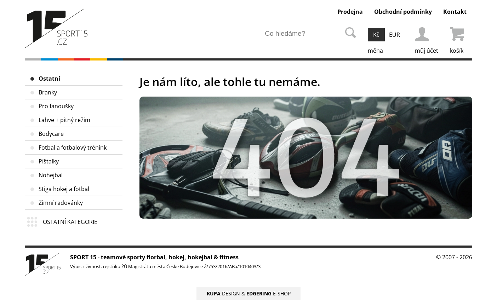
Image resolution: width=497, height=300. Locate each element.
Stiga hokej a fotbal (64, 189)
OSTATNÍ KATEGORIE (70, 222)
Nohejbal (51, 175)
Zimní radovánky (61, 203)
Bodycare (51, 134)
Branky (48, 92)
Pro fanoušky (56, 106)
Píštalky (49, 161)
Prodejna (350, 12)
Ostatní (49, 78)
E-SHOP (268, 293)
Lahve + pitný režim (64, 120)
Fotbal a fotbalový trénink (73, 147)
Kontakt (455, 12)
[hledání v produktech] (304, 33)
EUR (394, 35)
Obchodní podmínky (403, 12)
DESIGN (223, 293)
